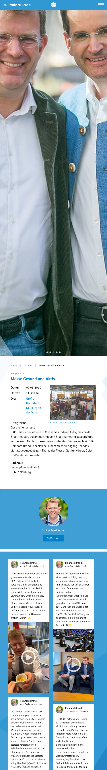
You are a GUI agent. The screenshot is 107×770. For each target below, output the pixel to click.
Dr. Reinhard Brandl (53, 530)
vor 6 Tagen (70, 566)
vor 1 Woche (25, 704)
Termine (28, 365)
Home (14, 365)
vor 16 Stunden (26, 566)
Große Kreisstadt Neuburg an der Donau (33, 405)
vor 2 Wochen (71, 711)
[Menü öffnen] (101, 5)
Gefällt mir (53, 538)
